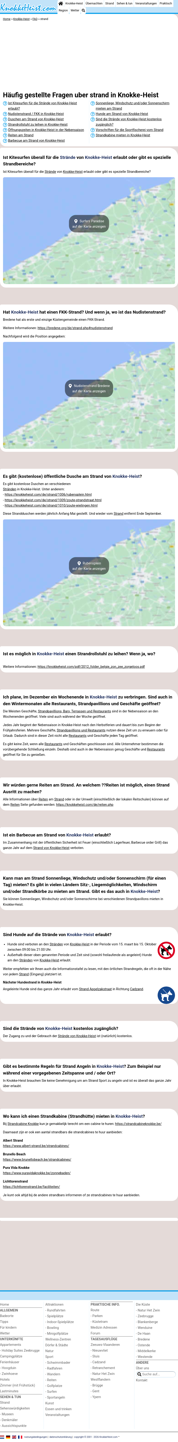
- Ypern (96, 1397)
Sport (49, 1357)
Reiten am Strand (21, 135)
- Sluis (95, 1356)
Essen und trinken (58, 1409)
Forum (95, 1333)
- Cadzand (98, 1362)
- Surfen (51, 1392)
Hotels (5, 1380)
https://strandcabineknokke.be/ (138, 1124)
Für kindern (8, 1328)
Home (4, 1305)
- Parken (97, 1316)
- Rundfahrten (55, 1310)
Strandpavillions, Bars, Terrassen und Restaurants (74, 711)
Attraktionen (54, 1305)
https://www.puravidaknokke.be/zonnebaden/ (37, 1173)
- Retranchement (103, 1368)
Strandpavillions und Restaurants (81, 730)
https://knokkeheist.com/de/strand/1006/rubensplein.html (48, 495)
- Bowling (52, 1328)
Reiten (43, 799)
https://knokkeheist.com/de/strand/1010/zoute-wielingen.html (51, 506)
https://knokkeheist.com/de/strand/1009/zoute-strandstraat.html (53, 500)
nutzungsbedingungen (35, 1436)
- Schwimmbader (57, 1363)
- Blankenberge (147, 1322)
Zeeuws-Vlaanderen (105, 1345)
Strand (109, 3)
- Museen (7, 1414)
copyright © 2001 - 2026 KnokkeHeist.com (96, 1436)
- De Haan (143, 1334)
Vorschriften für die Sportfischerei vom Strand (129, 130)
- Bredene (143, 1339)
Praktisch (166, 3)
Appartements (10, 1345)
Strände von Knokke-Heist (77, 1036)
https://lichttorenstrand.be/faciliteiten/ (31, 1187)
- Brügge (97, 1385)
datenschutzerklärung (60, 1436)
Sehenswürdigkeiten (15, 1408)
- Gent (95, 1391)
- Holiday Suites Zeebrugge (20, 1351)
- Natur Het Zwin (103, 1374)
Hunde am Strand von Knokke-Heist (122, 114)
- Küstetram (99, 1322)
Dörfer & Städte (56, 1345)
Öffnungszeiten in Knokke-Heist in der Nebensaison (46, 130)
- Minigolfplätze (56, 1334)
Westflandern (100, 1380)
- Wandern (52, 1374)
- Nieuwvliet (99, 1351)
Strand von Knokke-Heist (51, 848)
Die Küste (143, 1305)
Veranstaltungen (146, 3)
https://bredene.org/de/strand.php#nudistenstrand (75, 328)
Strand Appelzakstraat (95, 989)
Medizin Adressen (104, 1328)
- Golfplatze (53, 1386)
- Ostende (143, 1345)
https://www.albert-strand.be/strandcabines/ (36, 1146)
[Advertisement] (89, 56)
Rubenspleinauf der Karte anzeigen (89, 565)
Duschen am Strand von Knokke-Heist (36, 119)
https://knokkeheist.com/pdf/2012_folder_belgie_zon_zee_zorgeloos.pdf (91, 667)
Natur (49, 1351)
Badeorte (6, 1316)
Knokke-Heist (74, 3)
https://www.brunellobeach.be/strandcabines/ (37, 1160)
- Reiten (51, 1380)
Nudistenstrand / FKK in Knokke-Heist (36, 114)
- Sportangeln (55, 1397)
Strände (67, 157)
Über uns (142, 1368)
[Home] (60, 3)
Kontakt (142, 1380)
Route (95, 1310)
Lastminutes (9, 1391)
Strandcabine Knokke (23, 1124)
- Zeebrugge (145, 1316)
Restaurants (77, 736)
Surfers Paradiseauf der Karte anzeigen (89, 223)
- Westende (144, 1357)
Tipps (4, 1322)
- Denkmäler (9, 1420)
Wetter (75, 10)
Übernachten (94, 3)
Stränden (9, 489)
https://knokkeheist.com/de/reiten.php (84, 805)
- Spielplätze (54, 1316)
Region (63, 10)
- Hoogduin (8, 1368)
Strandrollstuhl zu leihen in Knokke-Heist (38, 125)
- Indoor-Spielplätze (59, 1322)
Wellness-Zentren (58, 1339)
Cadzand (136, 989)
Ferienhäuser (9, 1362)
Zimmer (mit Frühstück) (17, 1385)
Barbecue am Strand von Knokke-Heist (36, 141)
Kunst (49, 1403)
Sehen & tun (125, 3)
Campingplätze (11, 1356)
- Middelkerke (146, 1351)
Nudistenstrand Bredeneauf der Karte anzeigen (89, 388)
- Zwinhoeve (9, 1374)
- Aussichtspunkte (13, 1426)
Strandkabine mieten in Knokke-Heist (123, 135)
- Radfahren (53, 1368)
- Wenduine (144, 1328)
